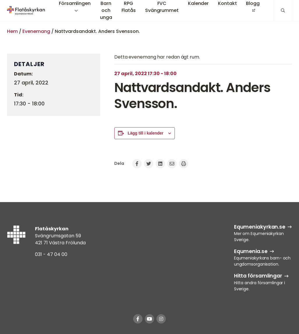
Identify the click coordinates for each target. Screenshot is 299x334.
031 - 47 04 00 (51, 254)
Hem (12, 31)
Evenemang (36, 31)
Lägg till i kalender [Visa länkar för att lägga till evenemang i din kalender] (145, 133)
